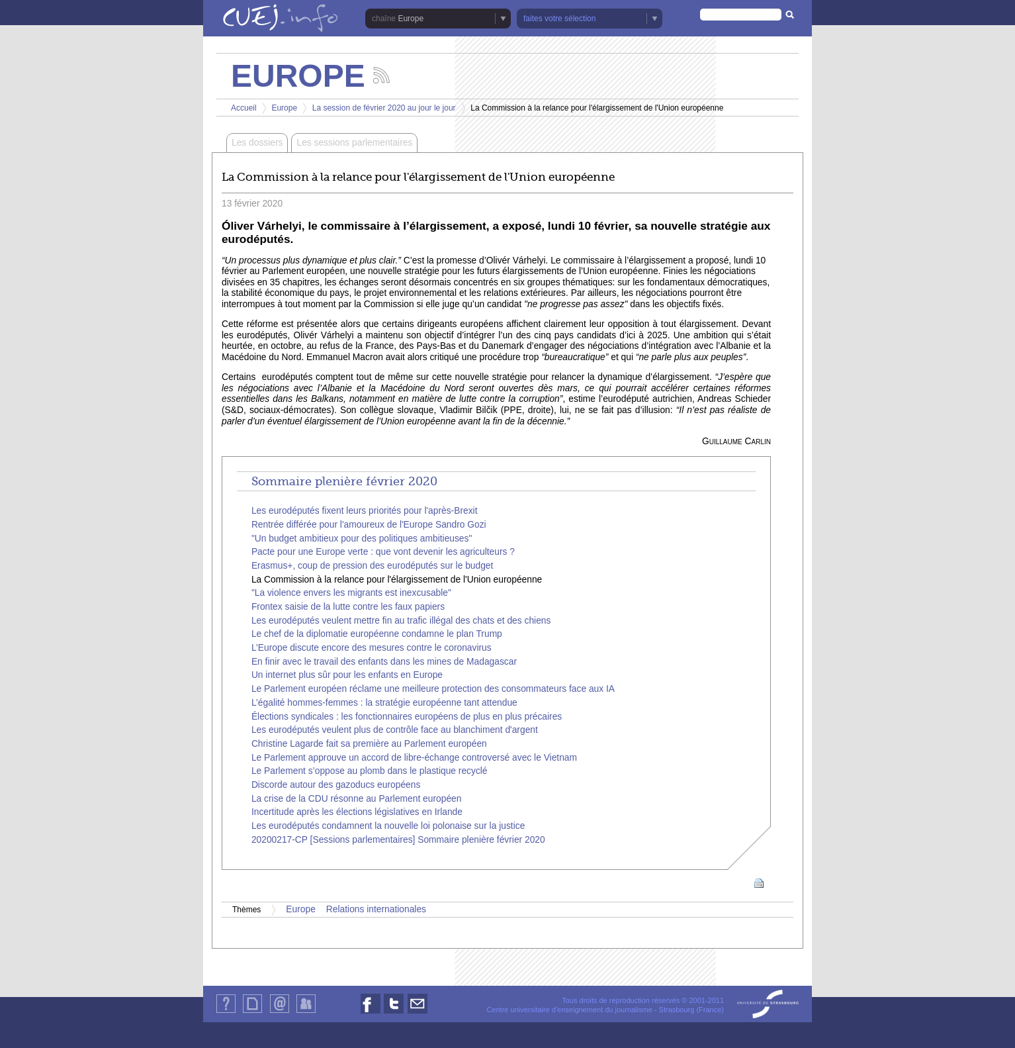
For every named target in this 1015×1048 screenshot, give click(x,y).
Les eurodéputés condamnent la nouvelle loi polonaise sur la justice (388, 826)
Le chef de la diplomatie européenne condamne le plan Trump (376, 634)
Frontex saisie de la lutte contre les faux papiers (348, 607)
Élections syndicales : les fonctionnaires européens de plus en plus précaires (406, 717)
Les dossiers (257, 143)
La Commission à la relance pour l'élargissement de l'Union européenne (396, 580)
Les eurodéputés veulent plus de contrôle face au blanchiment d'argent (394, 730)
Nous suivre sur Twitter (394, 1013)
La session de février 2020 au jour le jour (384, 108)
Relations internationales (376, 909)
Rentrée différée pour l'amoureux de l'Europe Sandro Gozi (368, 525)
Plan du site (252, 1012)
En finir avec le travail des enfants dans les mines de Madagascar (384, 662)
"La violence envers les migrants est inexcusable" (351, 593)
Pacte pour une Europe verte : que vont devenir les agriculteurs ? (383, 552)
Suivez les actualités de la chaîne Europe (381, 75)
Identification (306, 1012)
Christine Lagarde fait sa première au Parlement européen (369, 744)
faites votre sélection (559, 18)
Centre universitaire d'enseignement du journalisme (569, 1010)
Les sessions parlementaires (354, 143)
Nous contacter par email (417, 1013)
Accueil (244, 108)
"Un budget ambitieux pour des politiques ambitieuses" (361, 539)
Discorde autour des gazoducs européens (335, 785)
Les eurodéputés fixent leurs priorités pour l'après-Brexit (364, 511)
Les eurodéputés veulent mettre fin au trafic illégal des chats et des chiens (401, 621)
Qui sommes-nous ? (226, 1012)
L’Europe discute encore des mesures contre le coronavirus (371, 648)
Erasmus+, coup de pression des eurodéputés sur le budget (372, 566)
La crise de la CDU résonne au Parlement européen (356, 799)
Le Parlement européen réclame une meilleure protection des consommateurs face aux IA (433, 689)
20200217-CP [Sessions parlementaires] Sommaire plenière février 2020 (398, 840)
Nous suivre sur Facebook (370, 1013)
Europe (410, 18)
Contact (279, 1012)
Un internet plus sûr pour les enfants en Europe (347, 675)
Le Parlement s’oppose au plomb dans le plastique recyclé (369, 771)
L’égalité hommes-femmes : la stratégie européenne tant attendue (384, 703)
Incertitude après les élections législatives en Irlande (357, 812)
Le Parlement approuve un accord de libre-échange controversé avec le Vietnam (414, 758)
